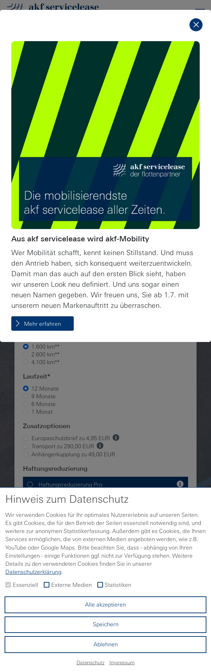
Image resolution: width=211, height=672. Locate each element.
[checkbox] (8, 585)
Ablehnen (106, 644)
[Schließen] (196, 24)
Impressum (122, 663)
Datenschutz (90, 663)
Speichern (106, 624)
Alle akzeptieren (105, 604)
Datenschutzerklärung (33, 572)
